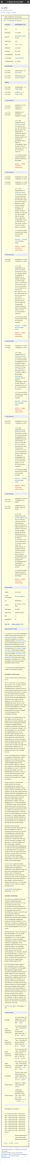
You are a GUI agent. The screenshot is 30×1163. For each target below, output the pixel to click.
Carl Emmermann (19, 58)
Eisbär (16, 282)
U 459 (24, 284)
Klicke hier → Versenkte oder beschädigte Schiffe (21, 241)
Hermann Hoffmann (20, 77)
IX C (16, 29)
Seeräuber (17, 378)
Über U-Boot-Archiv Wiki (14, 1155)
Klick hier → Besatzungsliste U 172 (14, 624)
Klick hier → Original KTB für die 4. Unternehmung (20, 410)
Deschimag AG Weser (20, 36)
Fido (21, 644)
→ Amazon (20, 1022)
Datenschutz (4, 1155)
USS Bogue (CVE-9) (21, 641)
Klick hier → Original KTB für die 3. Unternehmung (20, 334)
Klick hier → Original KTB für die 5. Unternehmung (20, 487)
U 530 (18, 444)
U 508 (18, 369)
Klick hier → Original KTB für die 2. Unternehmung (20, 248)
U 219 (24, 539)
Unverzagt (17, 376)
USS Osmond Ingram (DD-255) (12, 652)
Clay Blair (9, 1006)
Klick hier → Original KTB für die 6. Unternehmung (20, 580)
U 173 (14, 12)
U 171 (3, 12)
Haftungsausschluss (5, 1157)
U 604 (24, 449)
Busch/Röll (9, 889)
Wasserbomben (9, 646)
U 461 (24, 291)
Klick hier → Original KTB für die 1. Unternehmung (20, 165)
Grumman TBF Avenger (10, 637)
